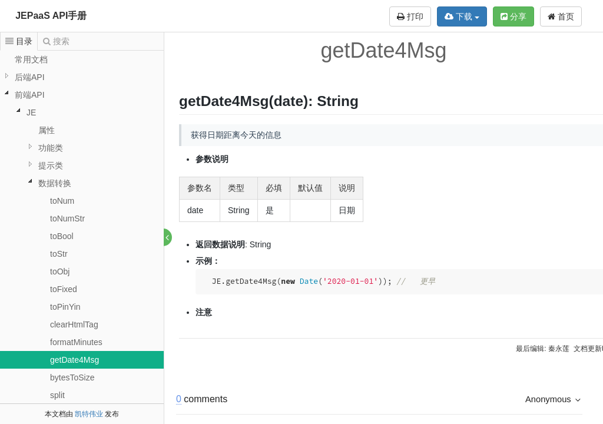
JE (31, 112)
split (57, 395)
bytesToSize (72, 377)
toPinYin (65, 307)
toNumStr (67, 218)
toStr (59, 254)
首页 (561, 16)
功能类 (50, 148)
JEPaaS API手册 (51, 16)
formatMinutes (76, 342)
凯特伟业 (89, 414)
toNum (62, 201)
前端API (30, 95)
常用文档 (31, 59)
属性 (46, 130)
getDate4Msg (74, 360)
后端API (30, 77)
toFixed (63, 289)
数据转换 (54, 183)
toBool (62, 236)
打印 (410, 16)
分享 (513, 16)
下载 (462, 16)
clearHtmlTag (74, 324)
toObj (59, 271)
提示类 (50, 165)
